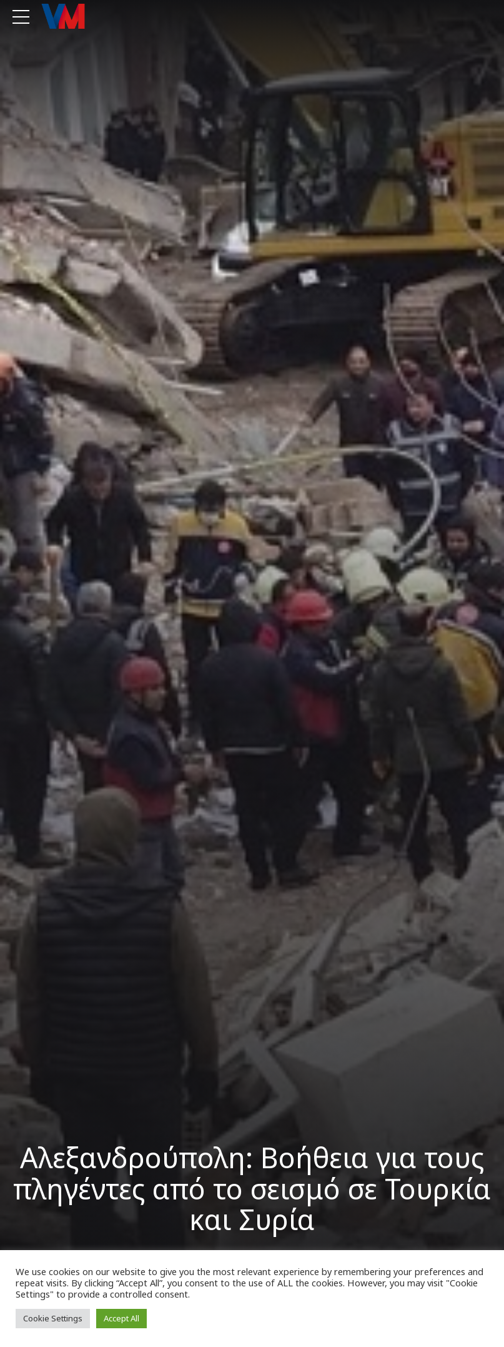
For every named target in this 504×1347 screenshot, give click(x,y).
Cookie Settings (52, 1318)
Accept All (121, 1318)
